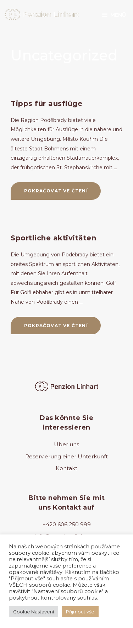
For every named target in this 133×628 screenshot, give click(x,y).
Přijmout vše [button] (80, 611)
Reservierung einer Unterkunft (66, 456)
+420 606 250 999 (67, 524)
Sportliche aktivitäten (53, 238)
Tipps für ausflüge (46, 103)
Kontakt (66, 468)
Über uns (66, 444)
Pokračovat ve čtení (62, 193)
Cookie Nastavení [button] (33, 611)
